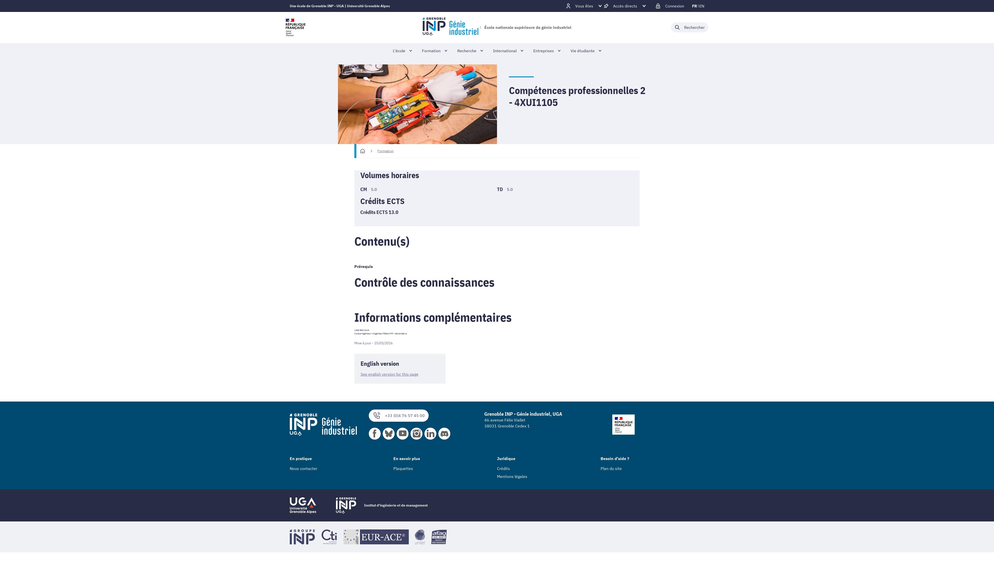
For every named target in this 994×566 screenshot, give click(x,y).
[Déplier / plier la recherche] (689, 27)
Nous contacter (303, 468)
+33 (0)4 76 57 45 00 (399, 415)
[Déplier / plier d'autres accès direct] (625, 6)
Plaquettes (403, 468)
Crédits (503, 468)
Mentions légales (512, 476)
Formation (385, 151)
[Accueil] (363, 151)
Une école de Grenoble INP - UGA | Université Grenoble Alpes (340, 6)
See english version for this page (389, 374)
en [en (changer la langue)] (701, 5)
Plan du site (611, 468)
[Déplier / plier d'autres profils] (584, 6)
